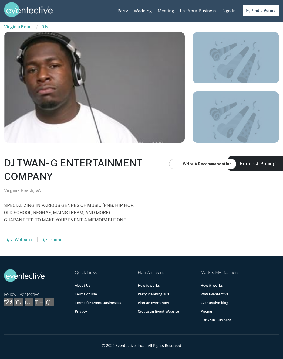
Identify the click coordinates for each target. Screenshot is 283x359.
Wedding (143, 11)
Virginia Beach (19, 26)
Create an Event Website (158, 311)
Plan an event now (153, 302)
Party (122, 11)
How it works (149, 285)
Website (19, 239)
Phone (53, 239)
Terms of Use (86, 294)
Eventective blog (214, 302)
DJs (44, 26)
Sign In (229, 11)
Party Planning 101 (153, 294)
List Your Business (198, 11)
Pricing (206, 311)
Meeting (166, 11)
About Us (82, 285)
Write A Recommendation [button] (203, 164)
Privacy (81, 311)
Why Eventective (214, 294)
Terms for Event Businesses (98, 302)
